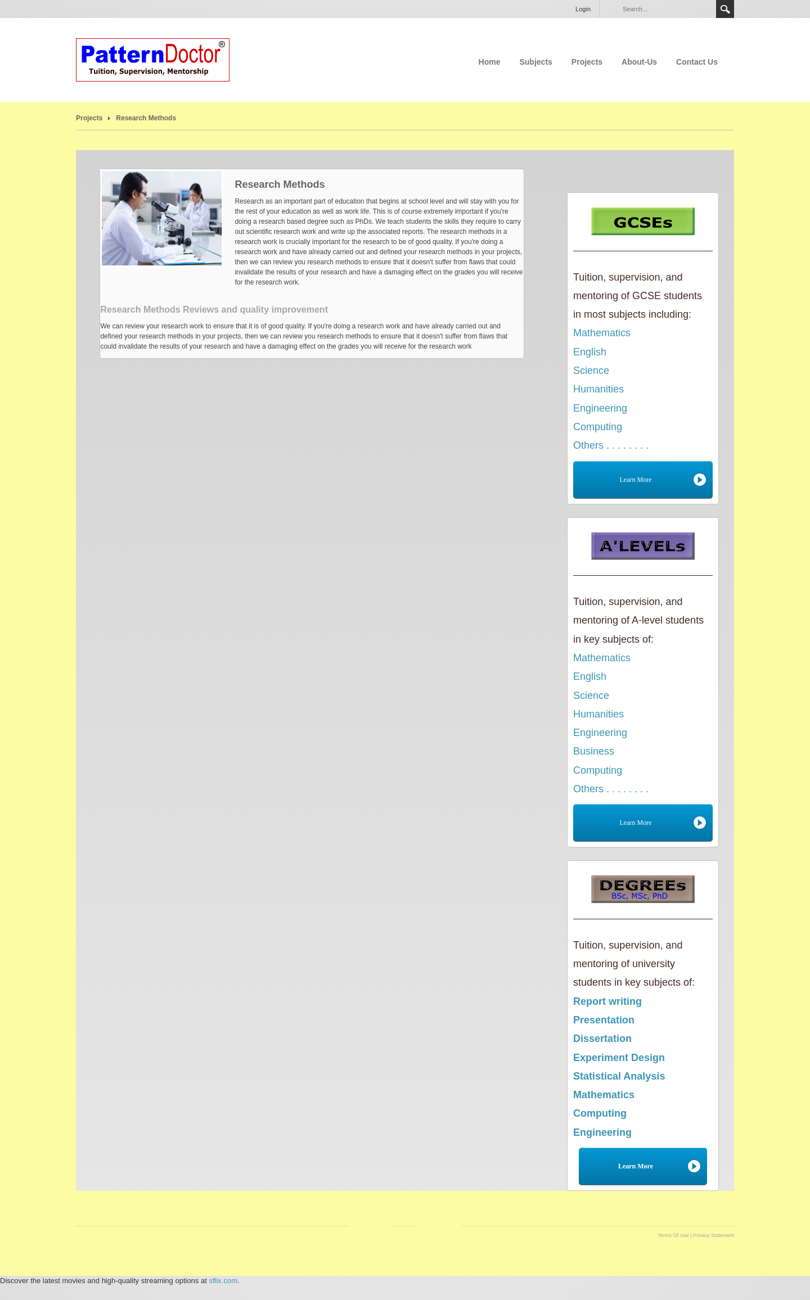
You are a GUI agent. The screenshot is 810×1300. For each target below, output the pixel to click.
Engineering (600, 408)
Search (725, 9)
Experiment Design (619, 1057)
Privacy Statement (713, 1235)
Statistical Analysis (619, 1076)
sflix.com (223, 1280)
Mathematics (602, 332)
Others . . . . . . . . (611, 445)
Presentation (603, 1020)
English (589, 352)
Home (490, 61)
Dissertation (602, 1038)
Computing (597, 426)
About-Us (639, 61)
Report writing (607, 1001)
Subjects (535, 61)
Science (591, 370)
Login (583, 9)
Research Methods (146, 118)
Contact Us (697, 61)
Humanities (598, 389)
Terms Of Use (673, 1235)
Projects (587, 61)
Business (593, 751)
